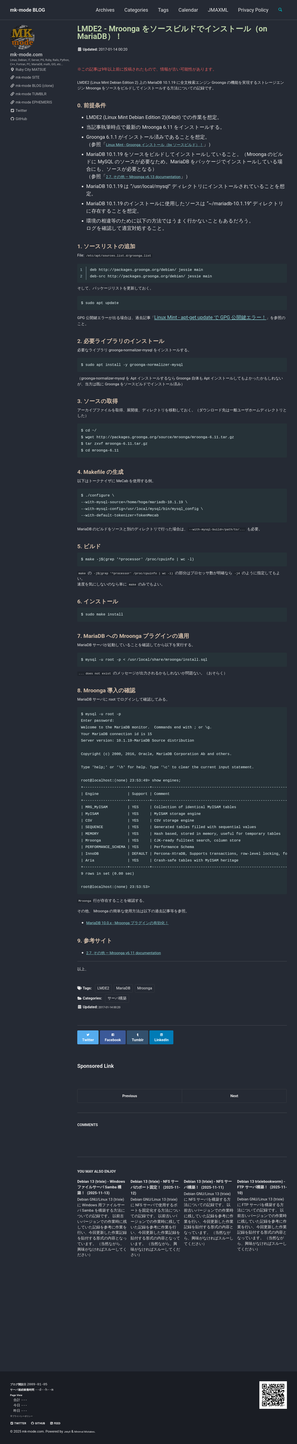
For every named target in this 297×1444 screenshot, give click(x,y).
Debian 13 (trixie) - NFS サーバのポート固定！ (154, 1264)
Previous (130, 1170)
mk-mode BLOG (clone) (32, 100)
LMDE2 (103, 1065)
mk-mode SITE (24, 91)
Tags (159, 10)
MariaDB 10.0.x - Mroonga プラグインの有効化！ (140, 996)
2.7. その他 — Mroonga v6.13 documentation (155, 187)
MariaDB (123, 1065)
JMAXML (214, 10)
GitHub (18, 133)
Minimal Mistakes (89, 1431)
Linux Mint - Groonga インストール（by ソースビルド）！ (170, 155)
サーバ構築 (117, 1075)
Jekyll (68, 1431)
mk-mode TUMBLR (28, 108)
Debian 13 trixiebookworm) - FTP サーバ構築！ (257, 1263)
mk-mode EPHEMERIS (31, 116)
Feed (66, 1423)
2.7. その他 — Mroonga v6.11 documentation (135, 1026)
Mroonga (144, 1065)
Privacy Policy (249, 10)
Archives (101, 10)
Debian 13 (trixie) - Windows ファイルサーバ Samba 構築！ (100, 1264)
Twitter (18, 125)
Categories (132, 10)
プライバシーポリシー (25, 1416)
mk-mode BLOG (27, 10)
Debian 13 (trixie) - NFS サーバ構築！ (204, 1261)
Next (234, 1170)
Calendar (184, 10)
